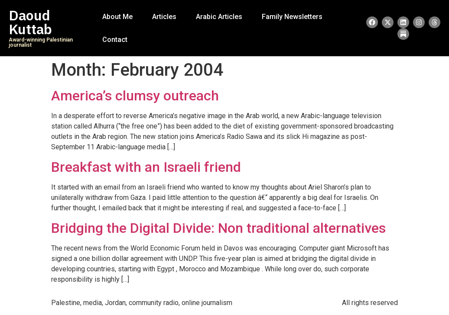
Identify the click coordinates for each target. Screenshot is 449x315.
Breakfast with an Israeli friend (146, 167)
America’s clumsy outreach (135, 95)
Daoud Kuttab (30, 22)
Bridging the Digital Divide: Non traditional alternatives (218, 228)
